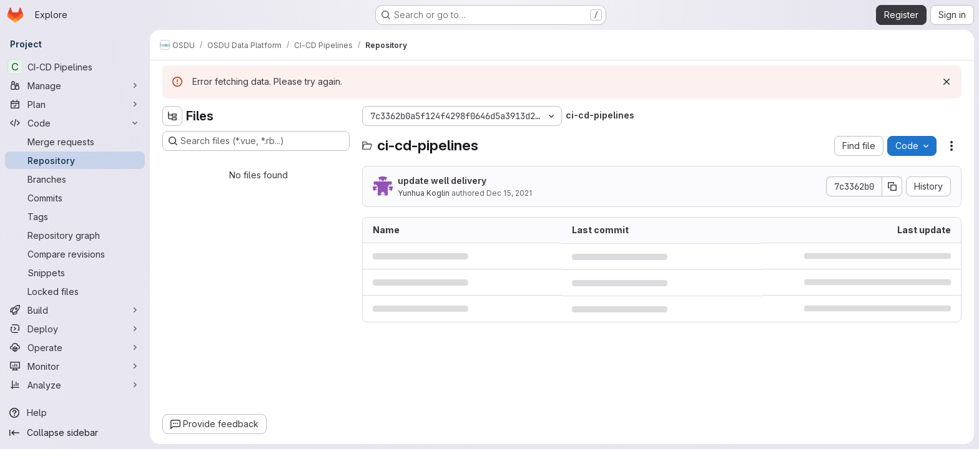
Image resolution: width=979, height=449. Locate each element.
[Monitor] (75, 366)
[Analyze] (75, 384)
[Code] (75, 123)
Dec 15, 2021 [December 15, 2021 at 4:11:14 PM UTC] (509, 193)
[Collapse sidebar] (75, 433)
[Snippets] (75, 272)
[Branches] (75, 179)
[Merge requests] (75, 141)
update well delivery (442, 180)
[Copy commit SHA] (892, 186)
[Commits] (75, 197)
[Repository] (75, 160)
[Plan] (75, 104)
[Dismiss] (946, 81)
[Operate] (75, 347)
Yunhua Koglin (424, 193)
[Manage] (75, 85)
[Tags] (75, 216)
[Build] (75, 310)
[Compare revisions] (75, 254)
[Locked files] (75, 291)
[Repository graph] (75, 235)
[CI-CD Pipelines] (75, 66)
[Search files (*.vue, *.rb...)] (256, 141)
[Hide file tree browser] (172, 116)
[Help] (75, 413)
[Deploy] (75, 328)
